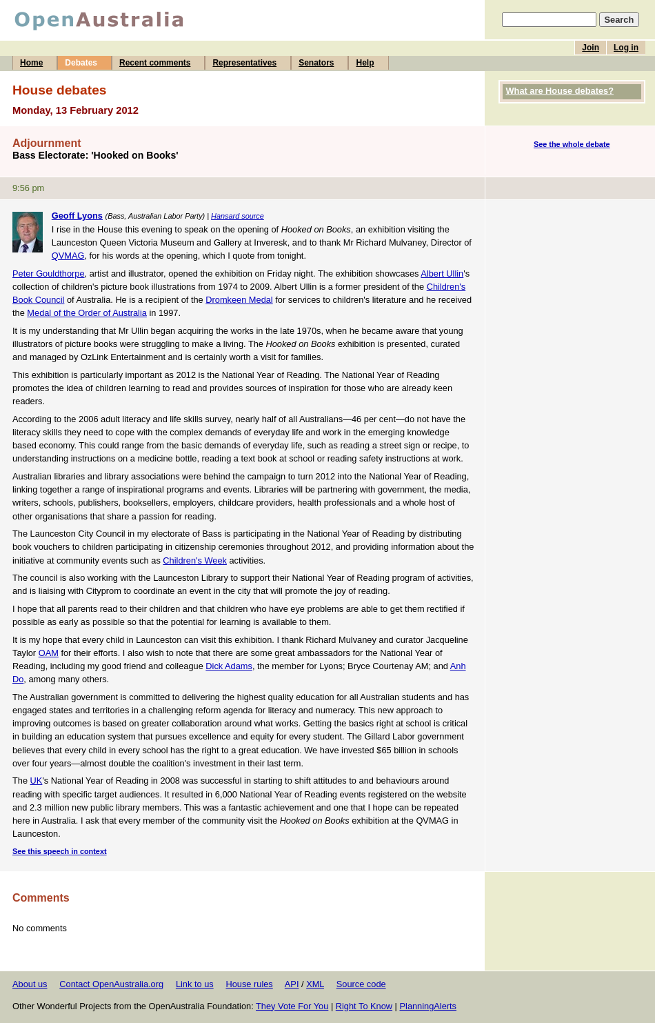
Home (31, 63)
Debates (81, 63)
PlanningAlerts (428, 1006)
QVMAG (68, 255)
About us (30, 984)
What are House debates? (560, 91)
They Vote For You (292, 1006)
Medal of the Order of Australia (87, 313)
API (292, 984)
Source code (361, 984)
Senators (316, 63)
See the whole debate (572, 144)
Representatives (244, 63)
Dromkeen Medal (238, 300)
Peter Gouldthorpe (48, 273)
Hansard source (237, 216)
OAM (49, 653)
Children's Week (195, 560)
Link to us (195, 984)
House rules (248, 984)
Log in (626, 47)
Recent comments (154, 63)
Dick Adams (228, 666)
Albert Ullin (442, 273)
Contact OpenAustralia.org (111, 984)
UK (36, 780)
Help (365, 63)
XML (315, 984)
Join (590, 47)
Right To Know (364, 1006)
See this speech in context (59, 851)
